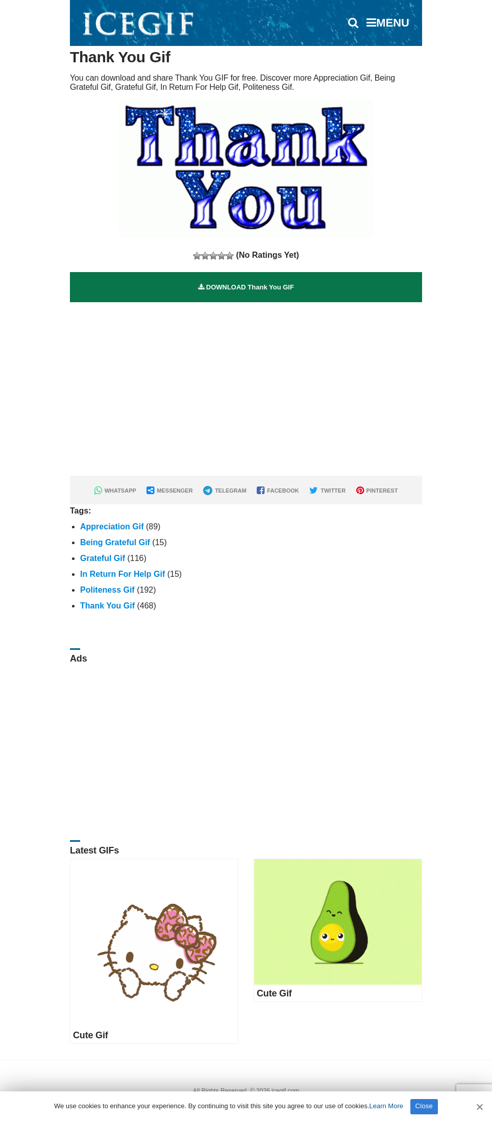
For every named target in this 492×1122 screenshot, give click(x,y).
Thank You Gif (107, 605)
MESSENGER (169, 490)
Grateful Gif (102, 558)
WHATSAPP (115, 490)
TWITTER (327, 490)
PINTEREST (377, 490)
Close (424, 1106)
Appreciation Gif (111, 526)
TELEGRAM (225, 490)
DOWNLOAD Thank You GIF (246, 287)
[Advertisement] (246, 373)
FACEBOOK (278, 490)
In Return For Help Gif (122, 574)
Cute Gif (90, 1035)
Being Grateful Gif (115, 542)
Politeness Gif (107, 590)
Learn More (386, 1106)
